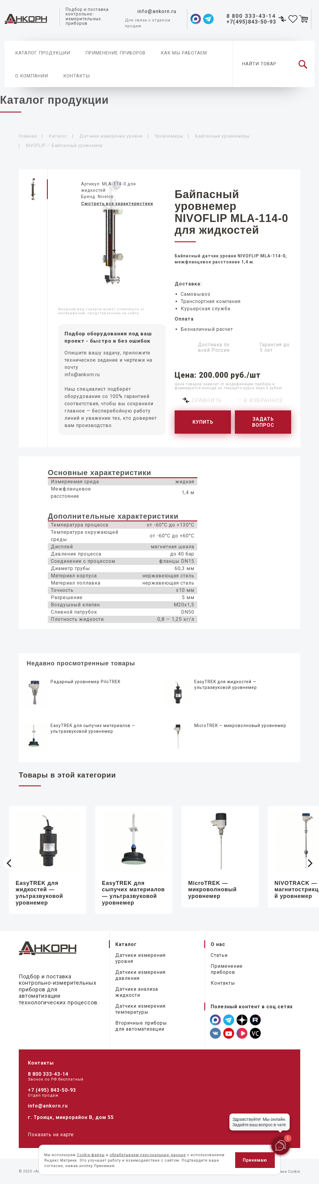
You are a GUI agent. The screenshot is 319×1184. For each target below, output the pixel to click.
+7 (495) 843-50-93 (52, 1090)
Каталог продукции (42, 53)
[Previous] (9, 863)
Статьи (219, 955)
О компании (31, 76)
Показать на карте (51, 1134)
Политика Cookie (284, 1171)
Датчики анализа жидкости (136, 992)
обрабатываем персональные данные (148, 1155)
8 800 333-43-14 (48, 1074)
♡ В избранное (260, 400)
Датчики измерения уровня (140, 958)
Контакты (76, 76)
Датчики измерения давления (140, 975)
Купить (202, 422)
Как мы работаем (184, 53)
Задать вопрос (263, 422)
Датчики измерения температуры (140, 1009)
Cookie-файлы (91, 1155)
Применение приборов (115, 53)
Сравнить (207, 400)
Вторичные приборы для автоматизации (141, 1026)
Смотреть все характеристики (117, 203)
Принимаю (255, 1160)
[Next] (309, 863)
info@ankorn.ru (82, 374)
